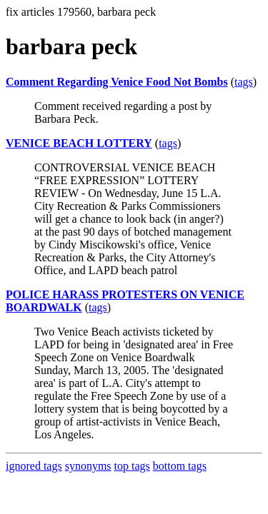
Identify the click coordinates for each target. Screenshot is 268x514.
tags (243, 82)
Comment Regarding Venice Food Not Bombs (117, 82)
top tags (132, 466)
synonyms (88, 466)
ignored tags (34, 466)
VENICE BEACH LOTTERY (79, 143)
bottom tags (180, 466)
